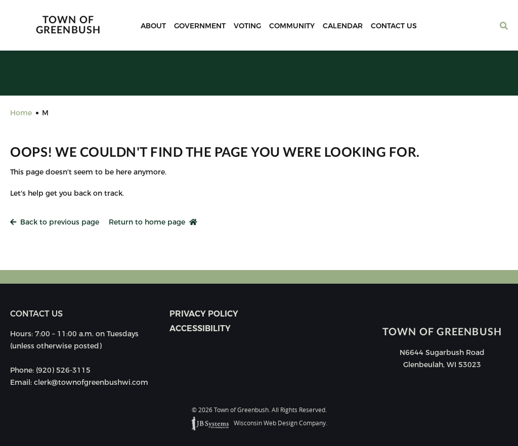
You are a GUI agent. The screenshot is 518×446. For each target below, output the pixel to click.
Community (292, 25)
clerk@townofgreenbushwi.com (91, 382)
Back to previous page (54, 222)
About (153, 25)
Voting (247, 25)
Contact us (36, 314)
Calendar (343, 25)
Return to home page (153, 222)
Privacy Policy (203, 314)
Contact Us (394, 25)
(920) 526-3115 (63, 370)
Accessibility (200, 328)
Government (200, 25)
